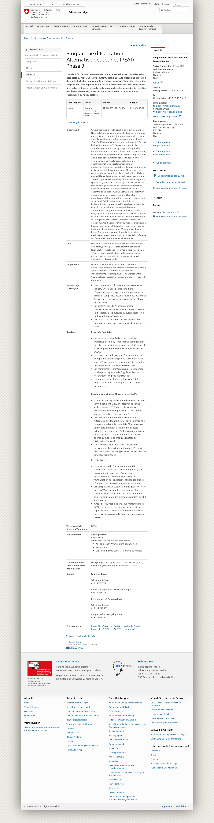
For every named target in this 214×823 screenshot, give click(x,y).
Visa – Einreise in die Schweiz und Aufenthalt (166, 704)
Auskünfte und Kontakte (162, 710)
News (26, 703)
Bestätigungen (115, 735)
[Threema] (76, 647)
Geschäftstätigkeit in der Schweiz (166, 723)
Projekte (154, 759)
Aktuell (30, 29)
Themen (154, 755)
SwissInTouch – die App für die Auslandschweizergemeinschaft (123, 798)
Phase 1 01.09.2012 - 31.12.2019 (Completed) (113, 629)
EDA (52, 4)
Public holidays (163, 162)
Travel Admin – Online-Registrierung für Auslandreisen (126, 774)
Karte (157, 82)
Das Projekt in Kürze (79, 122)
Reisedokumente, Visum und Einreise (82, 715)
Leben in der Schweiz (160, 714)
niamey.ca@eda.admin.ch (169, 111)
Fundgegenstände (117, 744)
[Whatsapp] (79, 647)
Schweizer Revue (116, 784)
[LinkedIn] (73, 647)
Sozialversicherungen (118, 740)
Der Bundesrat (35, 4)
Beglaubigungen (116, 731)
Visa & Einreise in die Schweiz (102, 29)
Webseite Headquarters (167, 116)
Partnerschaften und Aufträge (164, 764)
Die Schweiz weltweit (71, 4)
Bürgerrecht (114, 788)
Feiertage (28, 711)
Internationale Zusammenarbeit (149, 29)
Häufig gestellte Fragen (76, 720)
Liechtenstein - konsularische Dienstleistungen (121, 766)
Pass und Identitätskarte (119, 707)
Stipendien (113, 761)
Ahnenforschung (116, 757)
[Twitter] (70, 647)
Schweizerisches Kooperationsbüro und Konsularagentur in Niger (42, 729)
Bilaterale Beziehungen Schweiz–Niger (168, 734)
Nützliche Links (115, 779)
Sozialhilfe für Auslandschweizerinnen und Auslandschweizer (128, 725)
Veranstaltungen (31, 707)
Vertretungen (43, 29)
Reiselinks (70, 741)
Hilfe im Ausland (73, 737)
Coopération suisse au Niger (172, 175)
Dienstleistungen (80, 29)
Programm (155, 751)
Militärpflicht (115, 748)
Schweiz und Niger (126, 29)
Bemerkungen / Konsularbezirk (171, 182)
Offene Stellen (30, 715)
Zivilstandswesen (116, 792)
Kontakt (156, 50)
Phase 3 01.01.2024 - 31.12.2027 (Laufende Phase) (115, 626)
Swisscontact (171, 212)
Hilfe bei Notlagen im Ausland (122, 720)
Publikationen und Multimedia (164, 768)
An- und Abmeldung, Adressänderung (125, 703)
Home (27, 38)
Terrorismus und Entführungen (80, 724)
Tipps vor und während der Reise (80, 711)
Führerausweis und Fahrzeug (121, 715)
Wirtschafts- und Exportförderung (166, 739)
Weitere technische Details (82, 636)
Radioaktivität (72, 733)
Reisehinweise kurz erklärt (78, 707)
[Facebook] (67, 647)
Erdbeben (70, 728)
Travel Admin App (74, 750)
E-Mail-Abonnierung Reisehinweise (82, 745)
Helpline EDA (146, 661)
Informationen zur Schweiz (163, 718)
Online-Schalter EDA (68, 661)
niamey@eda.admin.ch (168, 105)
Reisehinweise (61, 29)
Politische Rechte (116, 711)
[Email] (82, 647)
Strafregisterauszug (117, 753)
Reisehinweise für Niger (77, 703)
